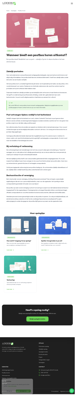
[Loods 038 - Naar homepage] (9, 3)
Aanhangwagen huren (8, 370)
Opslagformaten (43, 352)
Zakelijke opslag (43, 349)
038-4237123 (44, 372)
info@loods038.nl (45, 375)
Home (7, 10)
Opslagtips (13, 10)
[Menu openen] (72, 3)
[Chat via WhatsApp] (71, 390)
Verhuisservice (6, 375)
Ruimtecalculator (43, 354)
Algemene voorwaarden (66, 391)
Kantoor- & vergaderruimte (9, 378)
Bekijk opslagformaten (37, 319)
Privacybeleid (54, 391)
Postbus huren (6, 372)
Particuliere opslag (44, 346)
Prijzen (40, 357)
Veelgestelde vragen (44, 360)
